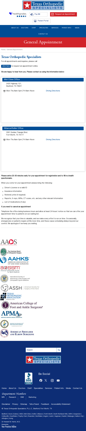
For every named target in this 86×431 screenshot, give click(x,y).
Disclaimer (6, 404)
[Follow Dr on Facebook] (40, 380)
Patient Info (59, 388)
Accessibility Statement (60, 404)
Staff (29, 388)
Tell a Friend (34, 404)
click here (6, 66)
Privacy (15, 404)
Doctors (21, 388)
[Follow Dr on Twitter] (46, 380)
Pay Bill (37, 14)
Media (68, 388)
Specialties (38, 388)
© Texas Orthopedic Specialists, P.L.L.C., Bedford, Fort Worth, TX (27, 409)
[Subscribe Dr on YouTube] (58, 380)
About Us (12, 388)
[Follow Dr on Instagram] (52, 380)
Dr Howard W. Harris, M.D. (11, 422)
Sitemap (23, 404)
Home (3, 50)
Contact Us (77, 388)
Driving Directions (53, 91)
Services (48, 388)
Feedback (45, 404)
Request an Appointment (65, 14)
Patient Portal (43, 21)
